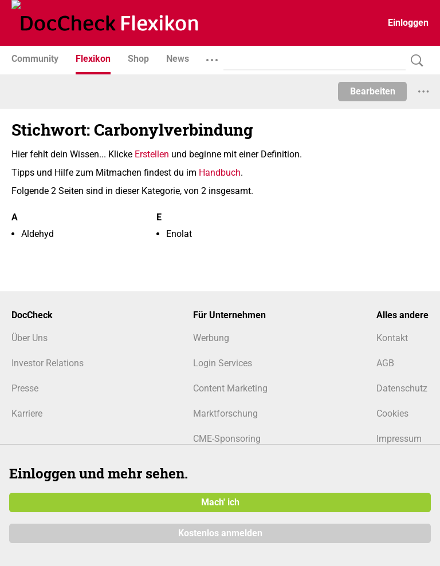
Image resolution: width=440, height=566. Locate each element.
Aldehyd (37, 233)
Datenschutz (401, 388)
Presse (24, 388)
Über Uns (29, 338)
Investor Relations (47, 363)
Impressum (399, 438)
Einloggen (408, 22)
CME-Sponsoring (227, 438)
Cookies (392, 413)
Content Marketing (230, 388)
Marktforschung (225, 413)
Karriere (26, 413)
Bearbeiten (372, 91)
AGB (385, 363)
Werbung (211, 338)
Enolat (179, 233)
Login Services (222, 363)
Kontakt (392, 338)
